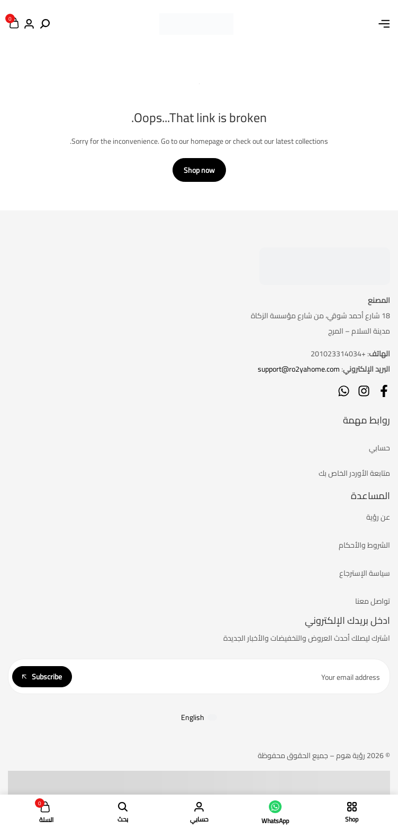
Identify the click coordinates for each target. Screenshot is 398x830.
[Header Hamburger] (384, 24)
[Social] (384, 391)
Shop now (199, 170)
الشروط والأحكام (364, 545)
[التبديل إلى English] (199, 717)
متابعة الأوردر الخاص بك (354, 473)
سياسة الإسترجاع (364, 573)
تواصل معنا (372, 601)
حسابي (379, 448)
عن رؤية (378, 517)
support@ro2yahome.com (299, 369)
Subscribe (42, 677)
